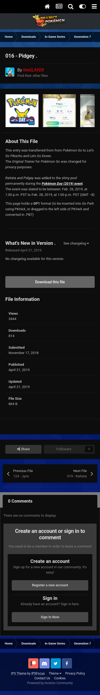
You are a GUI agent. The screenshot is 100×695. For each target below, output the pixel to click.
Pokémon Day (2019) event (62, 184)
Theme (55, 673)
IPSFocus (38, 673)
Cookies (60, 678)
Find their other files (32, 76)
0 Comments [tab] (20, 501)
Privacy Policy (75, 673)
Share (23, 449)
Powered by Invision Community (50, 683)
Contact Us (42, 678)
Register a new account (50, 585)
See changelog (76, 243)
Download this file (50, 282)
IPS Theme (18, 673)
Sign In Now (50, 617)
